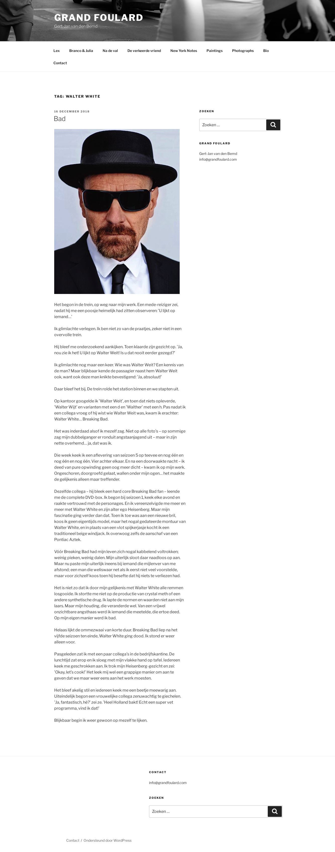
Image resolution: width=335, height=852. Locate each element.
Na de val (110, 50)
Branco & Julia (81, 50)
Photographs (243, 50)
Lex (56, 50)
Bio (266, 50)
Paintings (215, 50)
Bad (60, 119)
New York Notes (183, 50)
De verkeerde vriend (144, 50)
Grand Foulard (99, 17)
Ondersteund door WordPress (107, 840)
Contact (60, 63)
